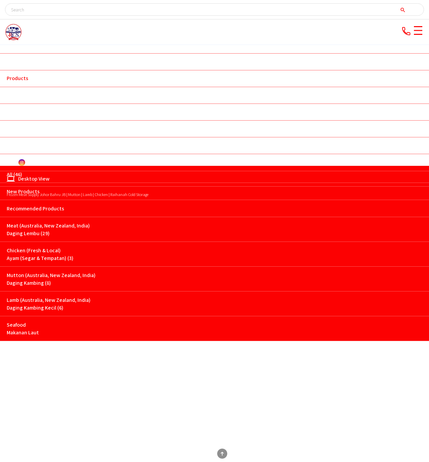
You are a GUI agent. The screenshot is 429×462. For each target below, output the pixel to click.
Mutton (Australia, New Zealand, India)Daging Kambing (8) (51, 279)
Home (13, 44)
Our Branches (22, 94)
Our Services (22, 128)
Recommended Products (35, 208)
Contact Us (20, 145)
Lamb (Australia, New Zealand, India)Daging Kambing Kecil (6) (48, 303)
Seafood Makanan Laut (23, 328)
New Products (23, 191)
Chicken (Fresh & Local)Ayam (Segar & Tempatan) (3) (40, 254)
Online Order (22, 111)
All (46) (14, 174)
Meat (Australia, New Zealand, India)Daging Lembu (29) (48, 229)
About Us (17, 61)
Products (17, 78)
